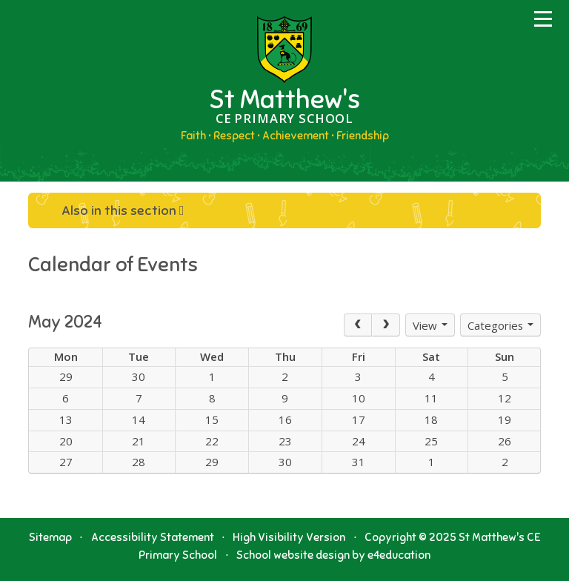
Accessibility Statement (152, 537)
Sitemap (50, 537)
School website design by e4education (333, 555)
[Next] (386, 324)
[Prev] (358, 324)
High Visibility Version (289, 537)
